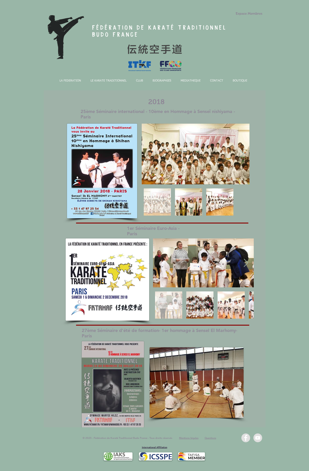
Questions (210, 438)
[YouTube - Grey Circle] (257, 437)
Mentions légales (189, 438)
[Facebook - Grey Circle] (245, 437)
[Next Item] (241, 154)
